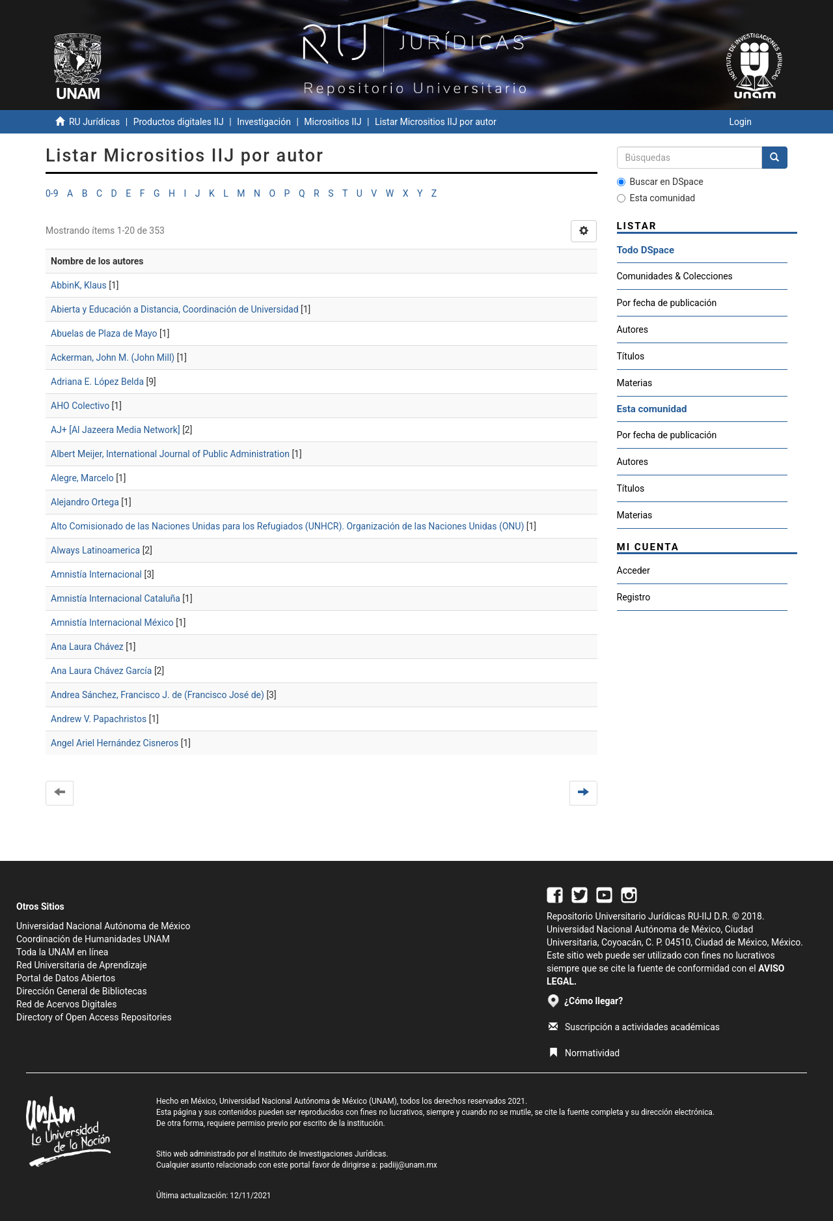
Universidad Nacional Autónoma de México (103, 926)
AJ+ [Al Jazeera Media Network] (115, 430)
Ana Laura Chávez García (101, 671)
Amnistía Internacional (96, 574)
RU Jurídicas (94, 122)
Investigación (264, 122)
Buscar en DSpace (660, 181)
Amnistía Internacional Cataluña (115, 598)
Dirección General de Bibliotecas (81, 991)
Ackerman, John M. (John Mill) (112, 357)
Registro (634, 597)
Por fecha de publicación (667, 303)
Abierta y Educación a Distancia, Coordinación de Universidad (175, 309)
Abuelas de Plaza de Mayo (104, 333)
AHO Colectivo (80, 405)
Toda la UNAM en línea (62, 952)
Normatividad (584, 1053)
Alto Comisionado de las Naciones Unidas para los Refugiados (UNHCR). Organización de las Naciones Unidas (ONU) (287, 526)
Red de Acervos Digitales (66, 1004)
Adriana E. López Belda (97, 381)
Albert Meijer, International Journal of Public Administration (170, 454)
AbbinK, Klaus (79, 285)
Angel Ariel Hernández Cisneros (114, 743)
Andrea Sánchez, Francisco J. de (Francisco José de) (157, 695)
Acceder (633, 570)
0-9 (52, 193)
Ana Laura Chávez (87, 646)
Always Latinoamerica (95, 550)
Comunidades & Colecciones (675, 276)
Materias (635, 383)
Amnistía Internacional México (112, 622)
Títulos (631, 356)
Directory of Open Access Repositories (94, 1017)
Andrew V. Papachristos (98, 719)
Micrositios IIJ (332, 122)
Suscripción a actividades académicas (634, 1027)
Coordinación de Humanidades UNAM (93, 939)
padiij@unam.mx (408, 1165)
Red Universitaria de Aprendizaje (81, 965)
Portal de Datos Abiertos (65, 978)
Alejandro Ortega (85, 502)
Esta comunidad (656, 198)
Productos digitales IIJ (178, 122)
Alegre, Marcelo (82, 478)
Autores (632, 329)
